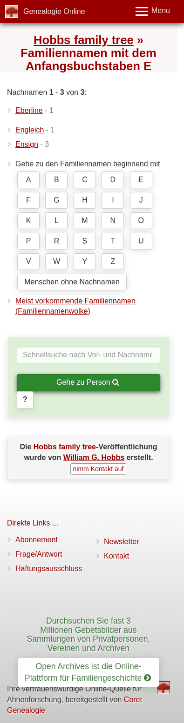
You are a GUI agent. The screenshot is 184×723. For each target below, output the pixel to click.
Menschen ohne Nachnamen (72, 282)
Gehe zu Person (87, 382)
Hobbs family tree (84, 39)
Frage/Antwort (38, 554)
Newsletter (121, 542)
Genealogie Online (54, 11)
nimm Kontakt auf (98, 469)
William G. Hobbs (93, 457)
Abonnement (36, 540)
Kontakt (116, 556)
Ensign (26, 144)
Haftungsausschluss (48, 568)
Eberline (29, 110)
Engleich (29, 130)
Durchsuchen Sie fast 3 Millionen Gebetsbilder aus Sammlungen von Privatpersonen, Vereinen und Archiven (88, 634)
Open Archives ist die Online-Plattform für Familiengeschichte (88, 672)
